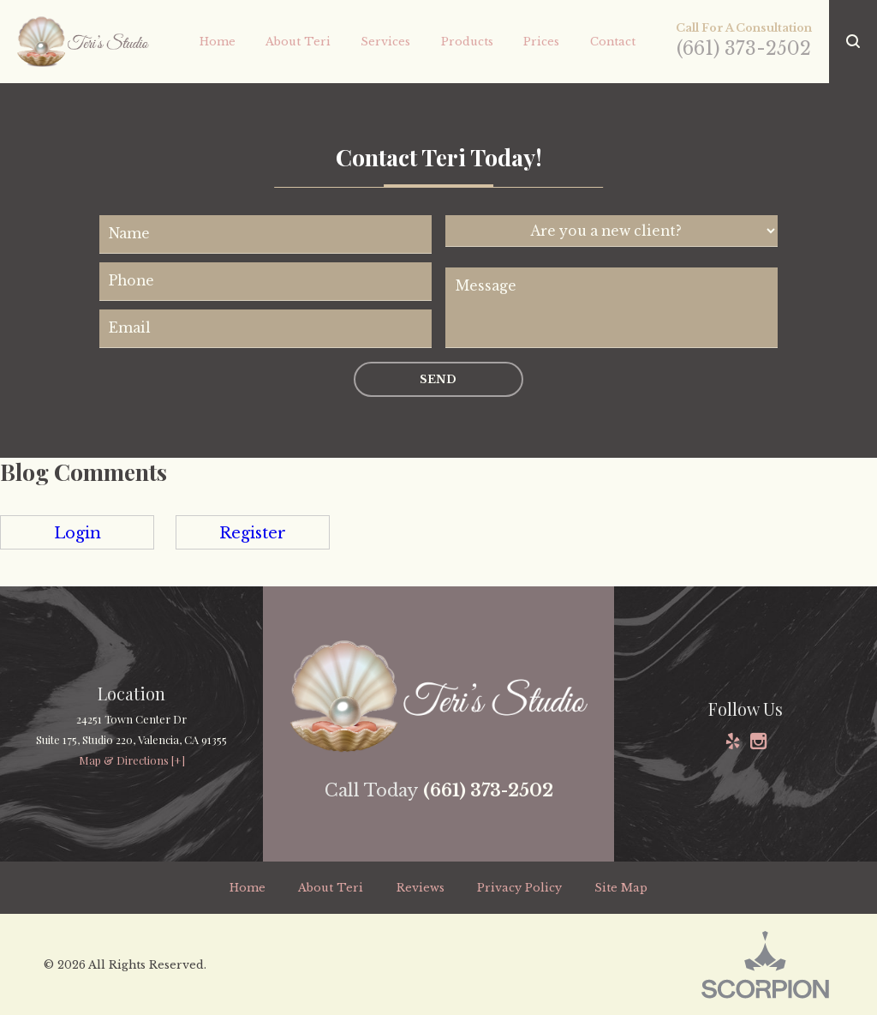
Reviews (420, 887)
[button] (853, 41)
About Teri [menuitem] (298, 41)
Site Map (620, 887)
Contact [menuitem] (612, 41)
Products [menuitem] (467, 41)
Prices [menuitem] (541, 41)
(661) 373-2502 (744, 48)
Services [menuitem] (385, 41)
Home (247, 887)
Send (438, 379)
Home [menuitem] (218, 41)
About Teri (330, 887)
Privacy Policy (519, 887)
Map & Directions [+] (132, 760)
